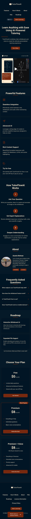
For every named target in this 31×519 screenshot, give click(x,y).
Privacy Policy (16, 503)
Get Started (16, 395)
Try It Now (15, 48)
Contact (23, 269)
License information (20, 499)
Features (6, 10)
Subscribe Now (15, 431)
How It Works (16, 10)
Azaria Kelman (24, 513)
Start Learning (19, 19)
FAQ (11, 15)
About (25, 10)
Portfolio (16, 269)
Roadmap (18, 15)
